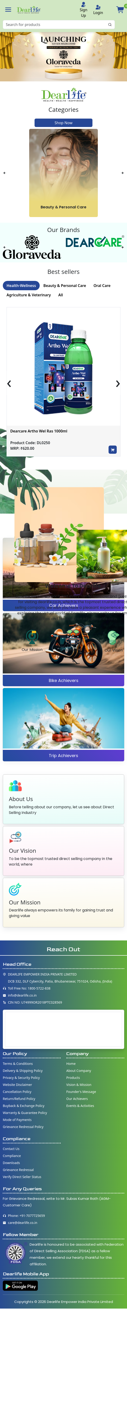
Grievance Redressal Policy (23, 1127)
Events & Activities (80, 1105)
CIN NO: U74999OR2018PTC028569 (35, 1002)
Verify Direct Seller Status (22, 1177)
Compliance (12, 1156)
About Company (78, 1070)
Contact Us (11, 1148)
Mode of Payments (17, 1119)
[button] (8, 9)
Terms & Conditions (18, 1063)
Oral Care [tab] (102, 285)
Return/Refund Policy (19, 1098)
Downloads (11, 1163)
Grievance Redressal (18, 1170)
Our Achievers (77, 1098)
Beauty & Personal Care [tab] (64, 285)
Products (73, 1077)
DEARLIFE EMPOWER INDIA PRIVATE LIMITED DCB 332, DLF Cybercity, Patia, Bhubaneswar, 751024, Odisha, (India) (60, 977)
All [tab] (60, 294)
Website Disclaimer (17, 1084)
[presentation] (5, 173)
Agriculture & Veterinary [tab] (29, 294)
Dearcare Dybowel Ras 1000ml (37, 431)
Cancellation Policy (17, 1091)
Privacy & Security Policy (21, 1077)
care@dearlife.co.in (22, 1222)
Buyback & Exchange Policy (23, 1105)
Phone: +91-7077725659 (26, 1215)
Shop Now (63, 122)
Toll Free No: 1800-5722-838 (29, 988)
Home (71, 1063)
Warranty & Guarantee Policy (25, 1112)
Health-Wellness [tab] (21, 285)
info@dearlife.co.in (22, 995)
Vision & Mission (78, 1084)
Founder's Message (81, 1091)
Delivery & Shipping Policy (23, 1070)
